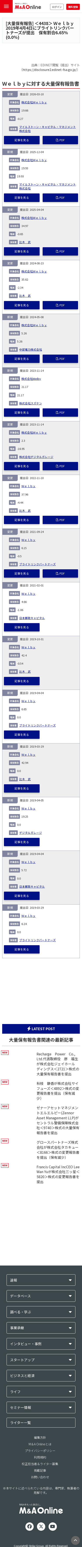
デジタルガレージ (30, 833)
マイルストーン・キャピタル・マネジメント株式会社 (47, 129)
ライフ (15, 1391)
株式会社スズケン (30, 403)
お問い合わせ (40, 1477)
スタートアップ (22, 1359)
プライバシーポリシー (40, 1450)
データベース (20, 1295)
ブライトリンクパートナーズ (37, 564)
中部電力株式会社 (30, 349)
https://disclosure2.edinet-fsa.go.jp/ (50, 69)
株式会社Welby (31, 379)
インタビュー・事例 (26, 1343)
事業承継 (17, 1327)
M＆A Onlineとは (40, 1444)
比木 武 (25, 242)
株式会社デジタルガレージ (36, 457)
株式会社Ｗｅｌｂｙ (34, 102)
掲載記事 (40, 1470)
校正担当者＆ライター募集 (40, 1464)
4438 (43, 23)
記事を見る (22, 140)
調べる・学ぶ (20, 1311)
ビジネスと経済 (22, 1375)
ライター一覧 (20, 1422)
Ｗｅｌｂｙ (28, 486)
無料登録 (73, 7)
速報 (13, 1280)
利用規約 (40, 1457)
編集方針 (40, 1437)
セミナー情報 (20, 1407)
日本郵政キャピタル (32, 618)
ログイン (57, 7)
